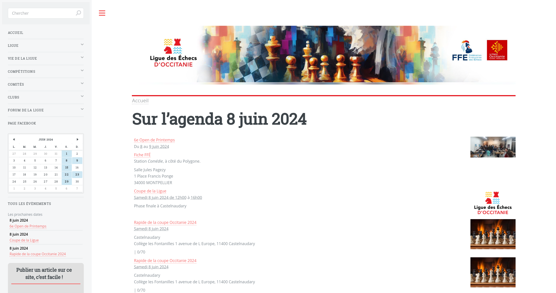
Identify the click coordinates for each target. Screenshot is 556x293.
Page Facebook (22, 123)
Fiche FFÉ (142, 154)
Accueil (140, 100)
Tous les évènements (29, 204)
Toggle (102, 13)
